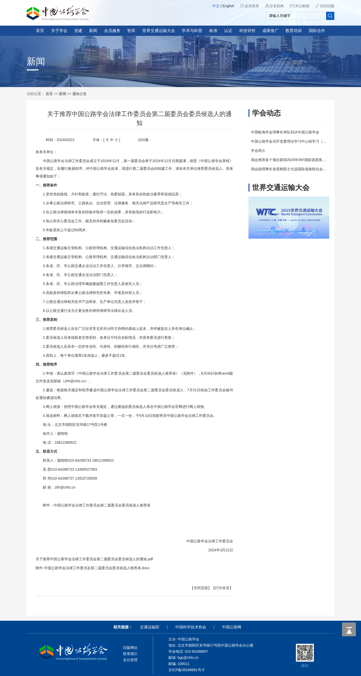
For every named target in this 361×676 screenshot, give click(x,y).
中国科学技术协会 (190, 627)
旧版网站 (130, 648)
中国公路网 (231, 627)
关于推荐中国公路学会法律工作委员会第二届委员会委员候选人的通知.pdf (79, 559)
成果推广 (270, 30)
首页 (40, 30)
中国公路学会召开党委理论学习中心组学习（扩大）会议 (302, 141)
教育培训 (293, 30)
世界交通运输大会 (158, 30)
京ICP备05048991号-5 (186, 670)
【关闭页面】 (186, 588)
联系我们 (130, 654)
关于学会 (59, 30)
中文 (215, 6)
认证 (228, 30)
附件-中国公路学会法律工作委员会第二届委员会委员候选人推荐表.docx (78, 568)
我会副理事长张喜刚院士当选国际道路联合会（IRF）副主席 (305, 169)
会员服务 (112, 30)
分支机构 (276, 6)
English (228, 6)
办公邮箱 (302, 6)
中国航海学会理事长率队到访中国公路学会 (291, 132)
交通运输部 (149, 627)
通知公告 (79, 94)
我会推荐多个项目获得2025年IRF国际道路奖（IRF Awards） (305, 160)
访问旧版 (327, 6)
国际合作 (317, 30)
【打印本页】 (207, 588)
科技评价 (247, 30)
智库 (131, 30)
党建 (78, 30)
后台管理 (130, 660)
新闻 (93, 30)
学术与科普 (192, 30)
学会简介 (264, 151)
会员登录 (252, 6)
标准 (213, 30)
